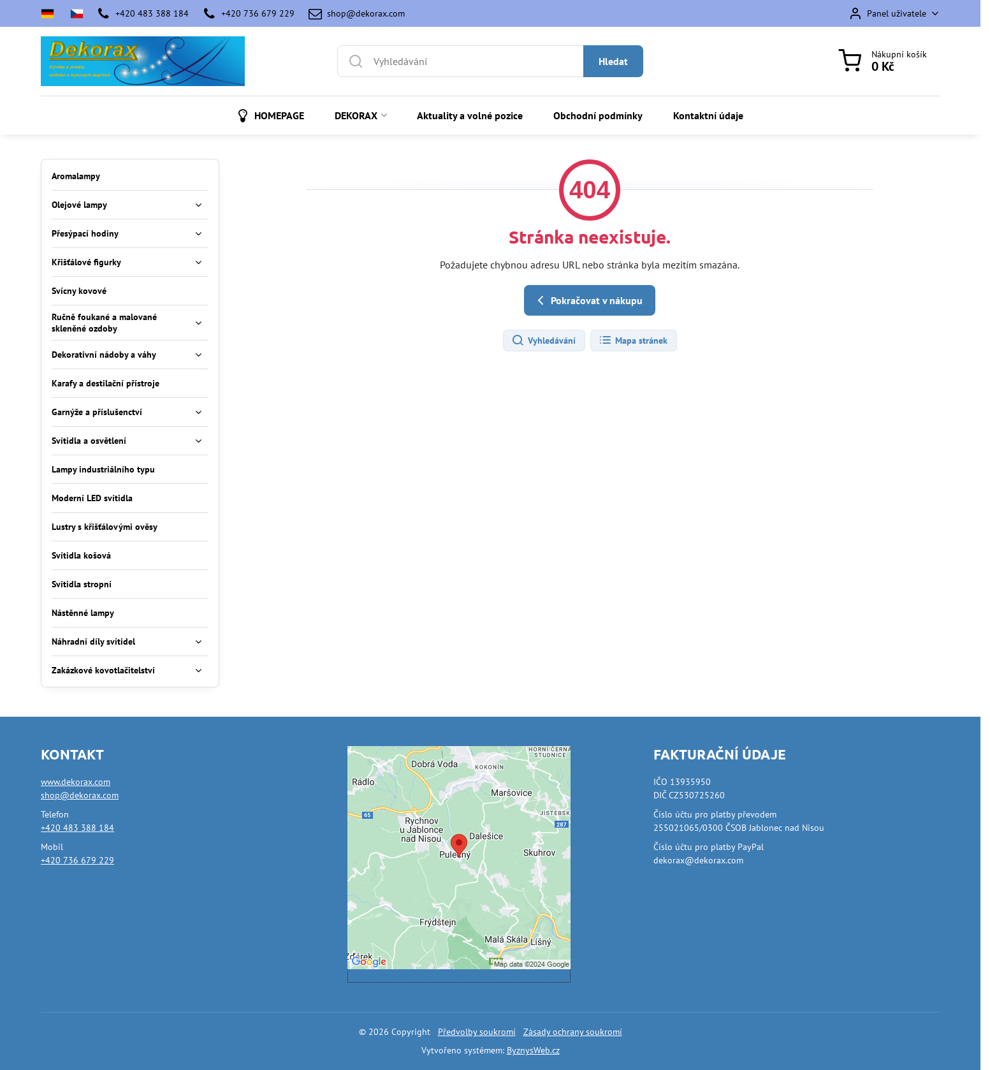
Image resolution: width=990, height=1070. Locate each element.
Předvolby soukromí (477, 1031)
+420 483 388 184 (77, 827)
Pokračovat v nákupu (588, 300)
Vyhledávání (543, 340)
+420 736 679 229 (77, 860)
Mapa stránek (633, 340)
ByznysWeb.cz (533, 1050)
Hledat (613, 61)
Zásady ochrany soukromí (572, 1031)
